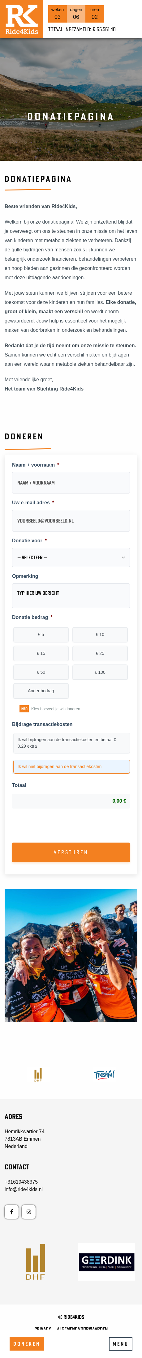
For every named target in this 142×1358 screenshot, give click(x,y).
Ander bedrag (41, 690)
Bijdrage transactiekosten (42, 724)
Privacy (42, 1329)
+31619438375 (21, 1182)
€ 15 (41, 653)
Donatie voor (29, 540)
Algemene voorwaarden (82, 1329)
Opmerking (25, 576)
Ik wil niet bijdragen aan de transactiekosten (60, 766)
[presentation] (59, 826)
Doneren (26, 1344)
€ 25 (100, 653)
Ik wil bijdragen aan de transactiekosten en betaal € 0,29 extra (67, 743)
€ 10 (100, 634)
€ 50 (41, 672)
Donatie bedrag (32, 617)
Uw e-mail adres (33, 502)
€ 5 (41, 634)
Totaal (19, 785)
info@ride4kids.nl (24, 1189)
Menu (121, 1344)
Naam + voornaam (35, 465)
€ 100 (100, 672)
